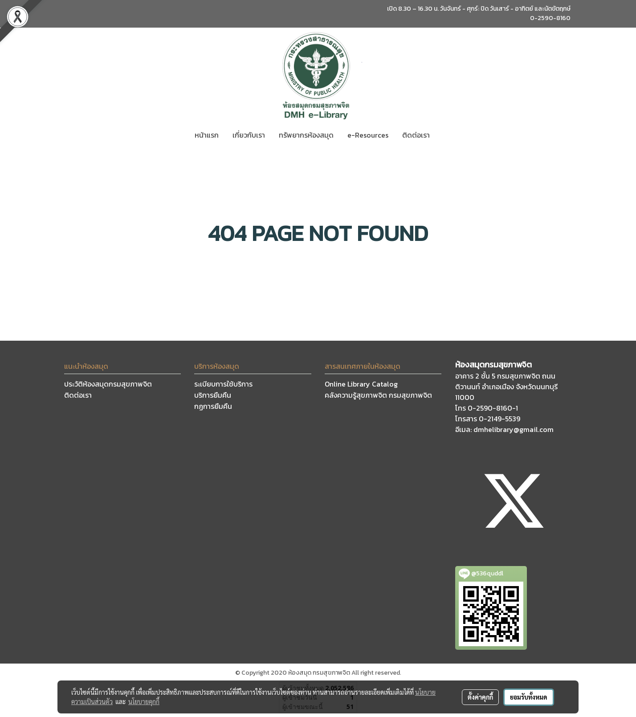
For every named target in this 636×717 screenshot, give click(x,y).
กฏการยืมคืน (213, 406)
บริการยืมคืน (212, 395)
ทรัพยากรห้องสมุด (306, 135)
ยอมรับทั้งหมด (528, 697)
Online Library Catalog (361, 384)
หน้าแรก (207, 135)
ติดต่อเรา (416, 135)
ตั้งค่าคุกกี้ (480, 697)
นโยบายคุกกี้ (143, 701)
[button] (444, 135)
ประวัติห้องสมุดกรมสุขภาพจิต (108, 384)
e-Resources (367, 135)
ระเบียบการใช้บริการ (223, 384)
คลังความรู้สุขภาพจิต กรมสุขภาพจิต (378, 395)
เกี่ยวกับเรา (248, 135)
